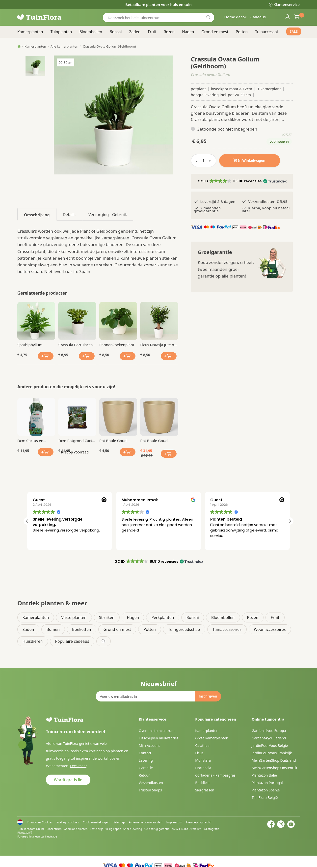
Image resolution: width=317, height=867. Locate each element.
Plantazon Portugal (267, 782)
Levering (146, 760)
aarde (87, 265)
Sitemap (119, 822)
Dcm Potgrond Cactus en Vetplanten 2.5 (77, 440)
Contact (145, 753)
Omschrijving (37, 215)
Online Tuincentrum (49, 829)
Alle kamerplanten (64, 46)
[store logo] (47, 17)
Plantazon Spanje (266, 790)
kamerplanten (115, 238)
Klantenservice (287, 4)
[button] (242, 181)
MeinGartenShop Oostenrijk (274, 767)
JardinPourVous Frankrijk (272, 753)
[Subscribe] (208, 696)
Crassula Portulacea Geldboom (75, 344)
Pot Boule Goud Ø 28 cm (153, 440)
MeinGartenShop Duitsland (274, 760)
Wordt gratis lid (68, 780)
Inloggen (287, 16)
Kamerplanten (35, 46)
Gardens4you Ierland (269, 738)
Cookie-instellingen (96, 822)
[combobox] (158, 17)
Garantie (146, 767)
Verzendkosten (151, 782)
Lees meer (78, 765)
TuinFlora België (265, 797)
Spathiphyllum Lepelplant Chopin (33, 344)
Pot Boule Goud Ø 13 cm (113, 440)
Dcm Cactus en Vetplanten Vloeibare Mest (35, 440)
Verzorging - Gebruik (107, 214)
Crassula (25, 231)
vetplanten (56, 238)
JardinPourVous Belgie (270, 745)
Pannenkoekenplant (116, 344)
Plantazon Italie (264, 775)
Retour (144, 775)
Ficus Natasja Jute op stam (158, 344)
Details (69, 214)
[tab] (36, 214)
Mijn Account (149, 745)
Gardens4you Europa (269, 730)
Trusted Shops (150, 790)
